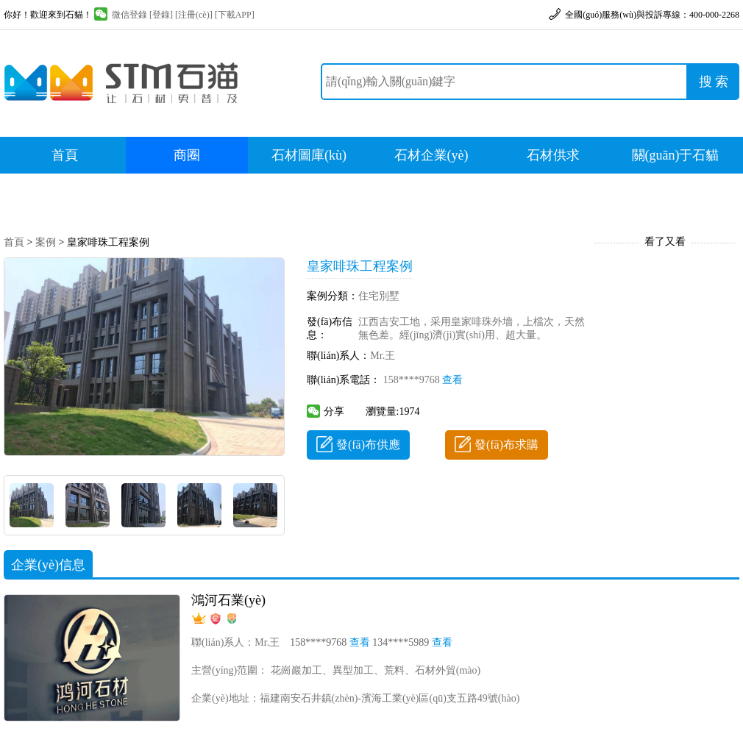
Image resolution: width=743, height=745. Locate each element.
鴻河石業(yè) (228, 600)
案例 (45, 242)
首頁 (64, 155)
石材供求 (553, 155)
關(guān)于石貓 (675, 155)
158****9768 (423, 379)
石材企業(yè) (431, 155)
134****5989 (412, 642)
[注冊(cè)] (194, 15)
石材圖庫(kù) (308, 155)
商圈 (187, 155)
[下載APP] (235, 15)
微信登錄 (120, 15)
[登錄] (161, 15)
